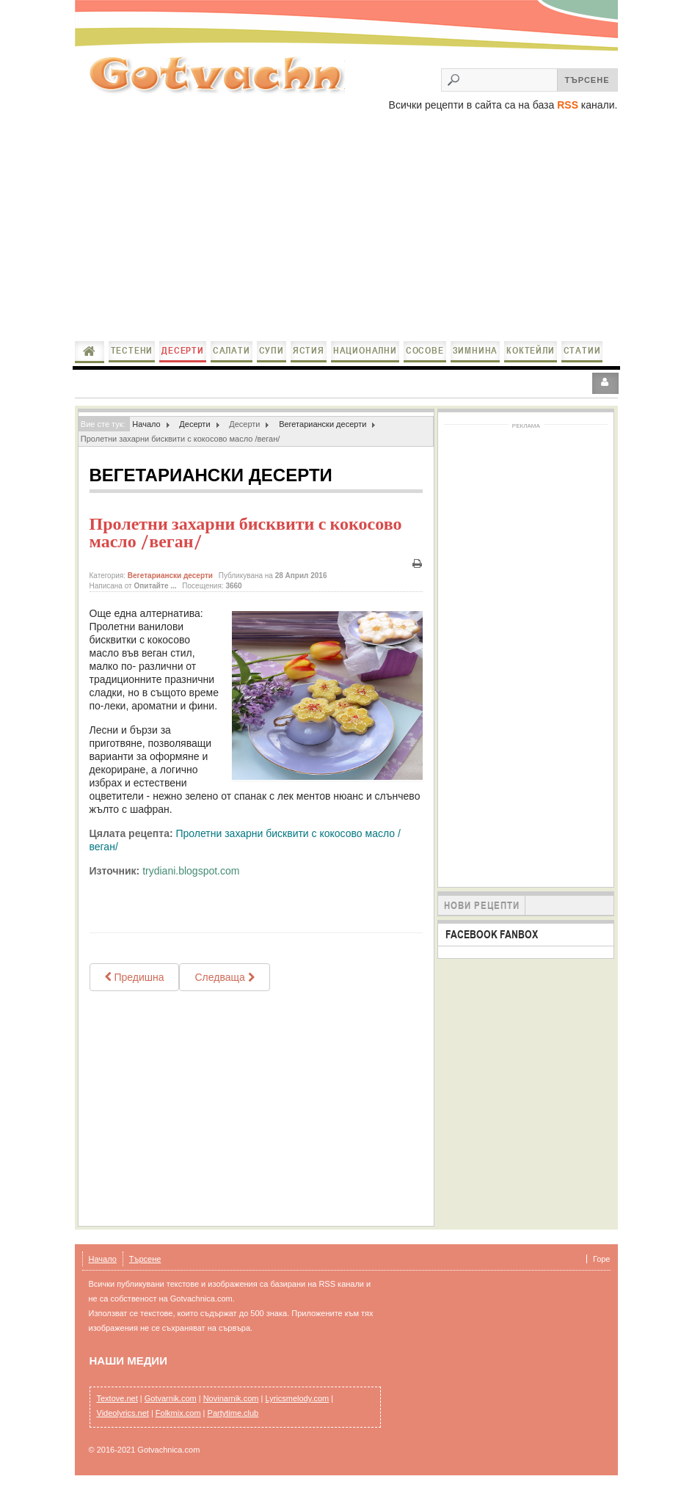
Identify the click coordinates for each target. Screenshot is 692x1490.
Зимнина (475, 350)
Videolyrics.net (123, 1413)
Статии (582, 350)
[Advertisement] (346, 227)
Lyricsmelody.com (297, 1398)
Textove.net (117, 1398)
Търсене (145, 1259)
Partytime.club (233, 1413)
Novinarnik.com (231, 1398)
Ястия (308, 350)
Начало (89, 351)
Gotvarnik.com (171, 1398)
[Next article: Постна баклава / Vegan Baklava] (224, 977)
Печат (417, 563)
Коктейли (530, 350)
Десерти (182, 350)
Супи (271, 350)
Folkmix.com (178, 1413)
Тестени (132, 350)
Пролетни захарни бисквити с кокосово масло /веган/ (246, 533)
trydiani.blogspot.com (190, 871)
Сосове (425, 350)
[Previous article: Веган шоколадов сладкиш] (135, 977)
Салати (231, 350)
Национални (365, 350)
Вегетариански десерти (322, 424)
